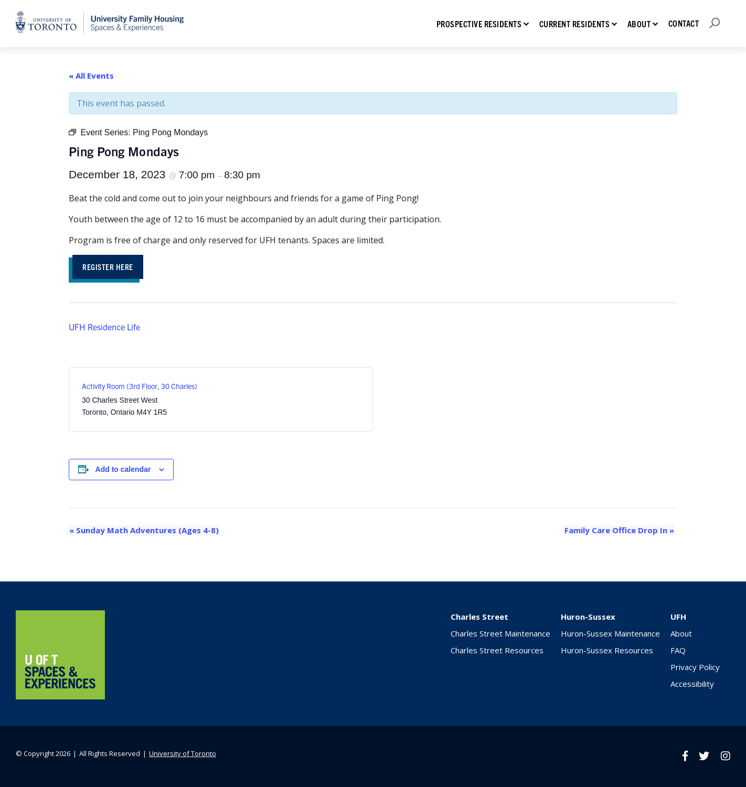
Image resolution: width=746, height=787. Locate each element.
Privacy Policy (695, 667)
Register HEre (109, 267)
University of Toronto (182, 753)
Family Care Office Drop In (620, 530)
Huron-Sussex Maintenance (610, 633)
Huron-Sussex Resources (607, 650)
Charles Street (479, 616)
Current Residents (574, 23)
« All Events (91, 75)
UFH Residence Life (104, 327)
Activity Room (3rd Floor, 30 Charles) (139, 386)
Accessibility (692, 683)
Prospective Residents (479, 23)
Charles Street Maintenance (500, 633)
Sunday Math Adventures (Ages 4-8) (143, 530)
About (639, 23)
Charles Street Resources (497, 650)
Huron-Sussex (588, 616)
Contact (683, 23)
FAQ (678, 650)
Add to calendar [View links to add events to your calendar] (123, 470)
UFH (678, 616)
